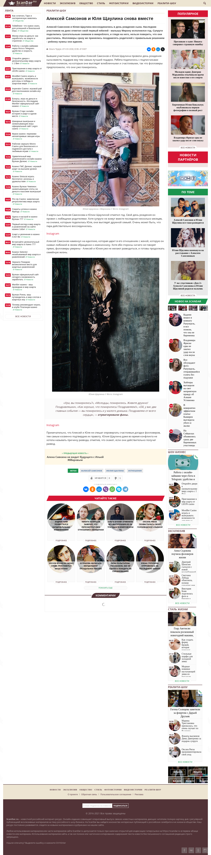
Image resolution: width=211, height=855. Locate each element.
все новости (188, 148)
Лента (9, 10)
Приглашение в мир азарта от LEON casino (27, 69)
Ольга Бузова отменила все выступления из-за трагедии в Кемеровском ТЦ (120, 525)
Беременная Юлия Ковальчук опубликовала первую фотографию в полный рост (188, 108)
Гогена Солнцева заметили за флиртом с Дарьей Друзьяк (185, 713)
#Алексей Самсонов (91, 470)
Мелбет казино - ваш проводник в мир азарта (24, 287)
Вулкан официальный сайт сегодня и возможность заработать (25, 277)
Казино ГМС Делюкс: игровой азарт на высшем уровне (26, 169)
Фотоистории (119, 3)
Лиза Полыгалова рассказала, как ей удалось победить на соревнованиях (120, 567)
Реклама (139, 794)
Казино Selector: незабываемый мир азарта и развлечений (26, 254)
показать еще (106, 588)
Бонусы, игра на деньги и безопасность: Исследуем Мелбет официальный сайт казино (25, 102)
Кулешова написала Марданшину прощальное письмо (91, 566)
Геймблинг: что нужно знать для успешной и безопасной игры (26, 28)
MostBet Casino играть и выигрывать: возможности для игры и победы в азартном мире (25, 80)
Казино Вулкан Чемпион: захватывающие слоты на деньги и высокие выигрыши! (26, 190)
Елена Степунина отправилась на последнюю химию (149, 566)
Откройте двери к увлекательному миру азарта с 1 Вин (26, 61)
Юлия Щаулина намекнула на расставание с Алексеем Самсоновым (188, 253)
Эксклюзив (67, 3)
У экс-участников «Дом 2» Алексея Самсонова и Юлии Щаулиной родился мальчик (188, 286)
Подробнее (61, 540)
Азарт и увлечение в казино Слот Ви (26, 235)
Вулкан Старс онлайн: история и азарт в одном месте (24, 114)
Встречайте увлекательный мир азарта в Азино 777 (25, 244)
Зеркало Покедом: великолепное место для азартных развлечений (24, 266)
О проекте (73, 794)
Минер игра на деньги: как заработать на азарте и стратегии (25, 38)
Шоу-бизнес (177, 452)
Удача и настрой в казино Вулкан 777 (24, 218)
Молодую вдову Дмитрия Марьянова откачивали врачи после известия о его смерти (188, 75)
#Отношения (135, 470)
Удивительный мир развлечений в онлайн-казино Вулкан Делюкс (27, 159)
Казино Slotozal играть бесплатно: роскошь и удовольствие (24, 179)
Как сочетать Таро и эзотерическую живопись (24, 18)
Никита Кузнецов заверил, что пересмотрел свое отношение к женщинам (91, 525)
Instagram (52, 233)
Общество (86, 3)
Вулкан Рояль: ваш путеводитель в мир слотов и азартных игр (26, 297)
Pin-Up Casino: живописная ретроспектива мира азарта (25, 201)
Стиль (101, 3)
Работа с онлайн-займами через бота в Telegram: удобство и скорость (25, 50)
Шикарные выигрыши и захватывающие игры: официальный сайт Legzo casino (25, 125)
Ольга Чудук (55, 49)
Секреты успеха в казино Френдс (24, 210)
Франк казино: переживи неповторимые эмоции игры (26, 136)
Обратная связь (89, 794)
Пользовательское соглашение (115, 794)
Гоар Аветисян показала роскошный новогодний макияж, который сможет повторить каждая (182, 635)
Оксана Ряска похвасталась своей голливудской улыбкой (150, 524)
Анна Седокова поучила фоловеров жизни (182, 554)
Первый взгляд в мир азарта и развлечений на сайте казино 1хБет (26, 227)
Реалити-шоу (167, 3)
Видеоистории (143, 3)
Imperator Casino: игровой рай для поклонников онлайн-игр (27, 91)
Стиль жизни (178, 609)
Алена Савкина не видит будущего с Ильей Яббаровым (75, 458)
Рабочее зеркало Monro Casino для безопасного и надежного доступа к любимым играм (25, 148)
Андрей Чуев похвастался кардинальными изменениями (61, 525)
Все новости (23, 316)
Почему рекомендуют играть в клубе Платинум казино (26, 307)
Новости (50, 3)
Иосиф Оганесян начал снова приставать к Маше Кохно (61, 566)
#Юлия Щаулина (115, 470)
